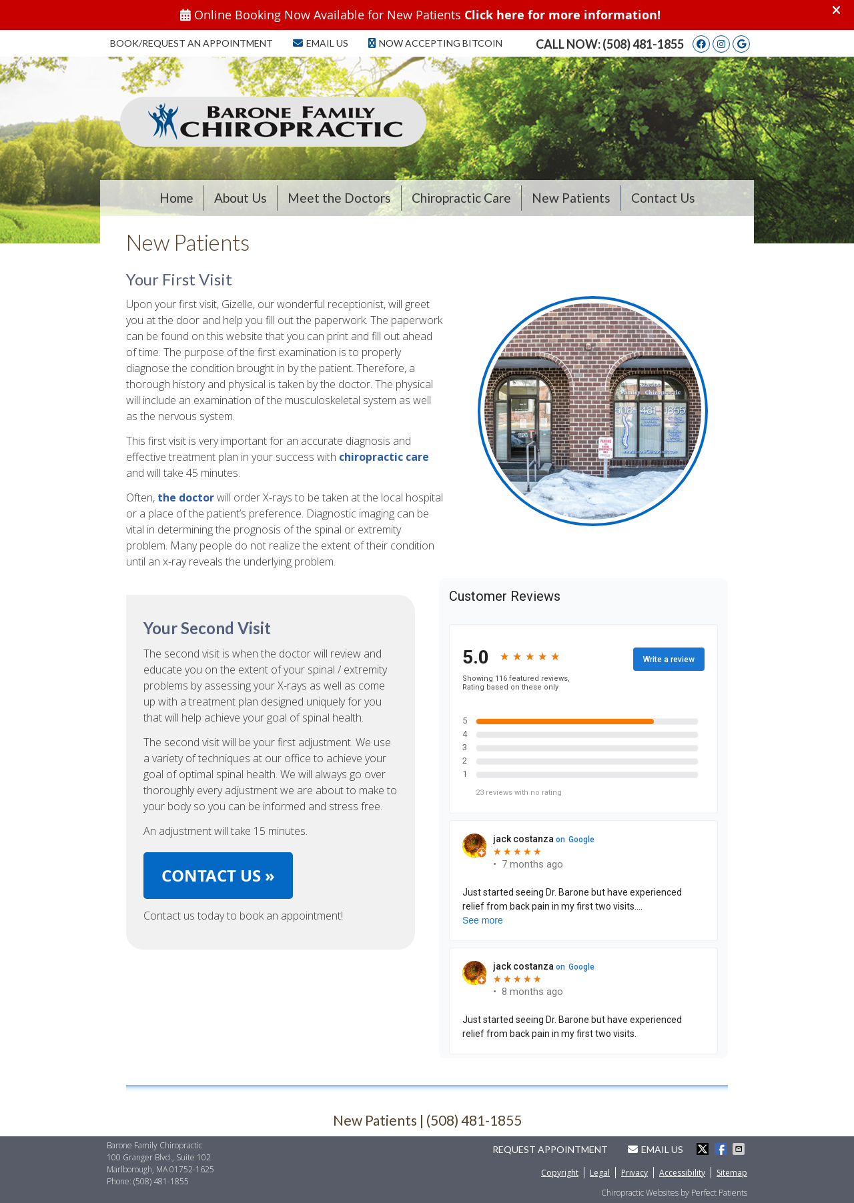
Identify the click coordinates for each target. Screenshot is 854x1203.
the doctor (185, 497)
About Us (240, 197)
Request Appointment (550, 1149)
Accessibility (682, 1172)
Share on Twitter (704, 1149)
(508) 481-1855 (643, 44)
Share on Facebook (722, 1149)
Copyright (559, 1172)
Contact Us (663, 197)
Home (176, 197)
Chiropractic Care (461, 197)
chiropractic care (384, 456)
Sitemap (732, 1172)
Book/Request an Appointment (191, 43)
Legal (600, 1172)
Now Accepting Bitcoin (435, 43)
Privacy (634, 1172)
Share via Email (740, 1149)
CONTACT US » (218, 875)
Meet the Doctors (339, 197)
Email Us (320, 43)
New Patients (571, 197)
